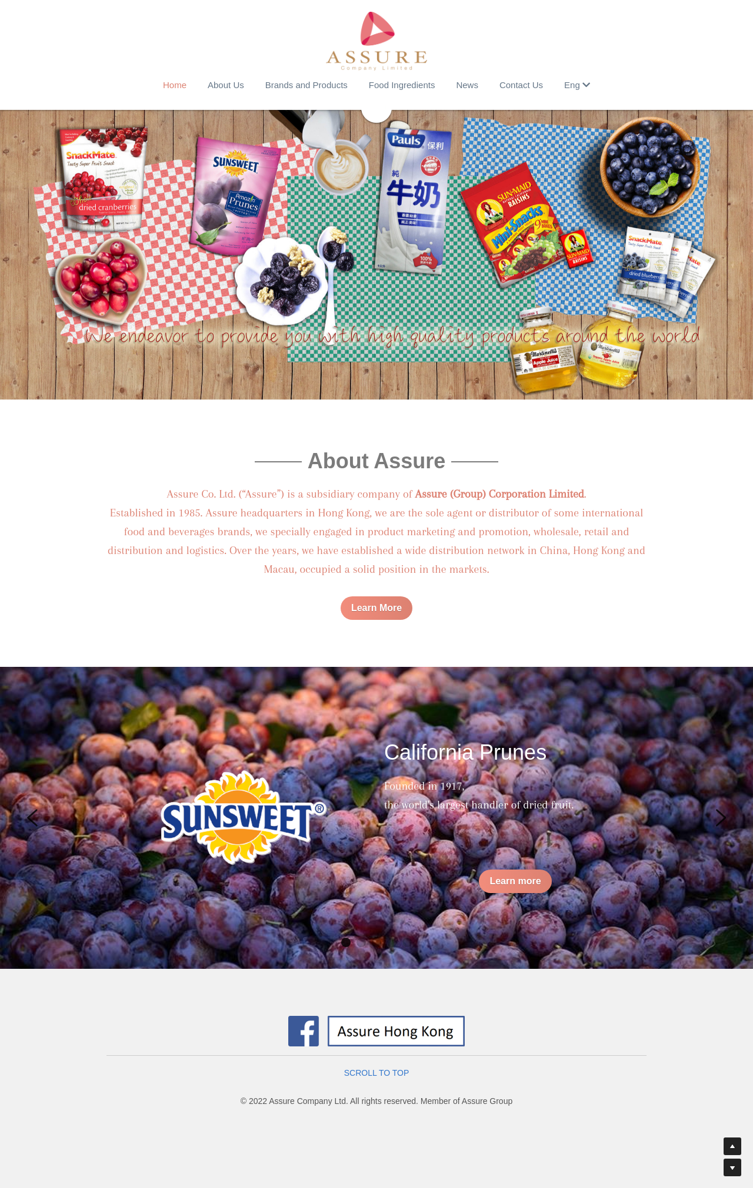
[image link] (376, 41)
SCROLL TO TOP (376, 1073)
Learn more (515, 881)
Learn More (376, 608)
